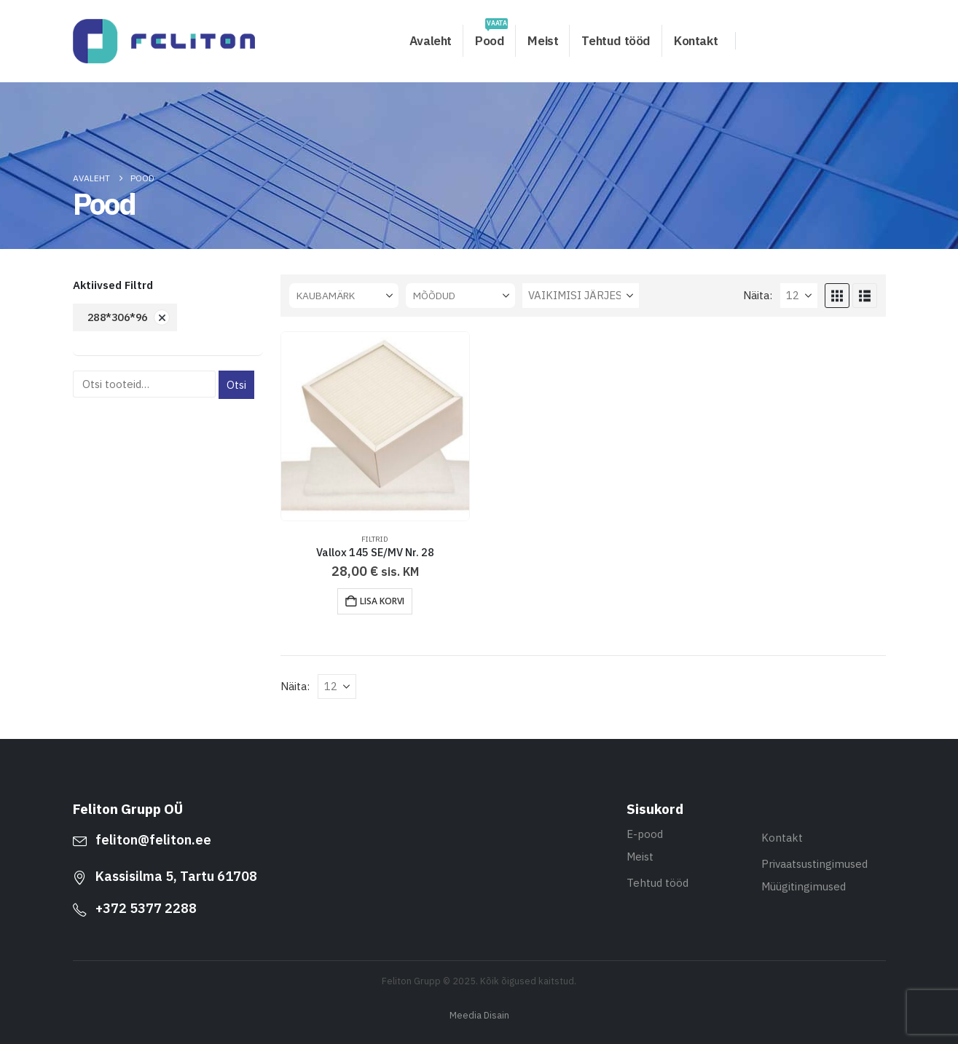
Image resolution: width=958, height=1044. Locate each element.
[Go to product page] (375, 426)
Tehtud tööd (616, 41)
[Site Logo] (164, 41)
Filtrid (374, 539)
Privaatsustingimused (814, 864)
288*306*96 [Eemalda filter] (118, 317)
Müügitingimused (803, 886)
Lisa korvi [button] (382, 601)
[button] (837, 295)
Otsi (236, 385)
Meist (542, 41)
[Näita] (798, 295)
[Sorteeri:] (580, 295)
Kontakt (696, 41)
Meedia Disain (479, 1015)
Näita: (757, 295)
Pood (491, 37)
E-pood (645, 834)
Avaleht (430, 41)
